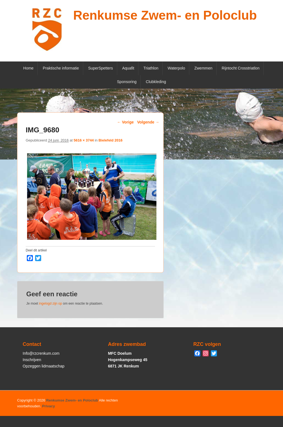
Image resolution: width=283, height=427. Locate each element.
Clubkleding (156, 81)
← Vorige (125, 122)
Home (28, 68)
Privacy (48, 406)
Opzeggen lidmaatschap (43, 366)
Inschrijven (32, 359)
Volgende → (148, 122)
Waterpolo (176, 68)
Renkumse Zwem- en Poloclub (165, 15)
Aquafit (128, 68)
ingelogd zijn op (50, 303)
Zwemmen (203, 68)
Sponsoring (127, 81)
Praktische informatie (61, 68)
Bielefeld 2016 (110, 140)
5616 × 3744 (84, 140)
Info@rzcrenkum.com (41, 353)
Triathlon (150, 68)
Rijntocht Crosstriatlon (241, 68)
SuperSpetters (100, 68)
